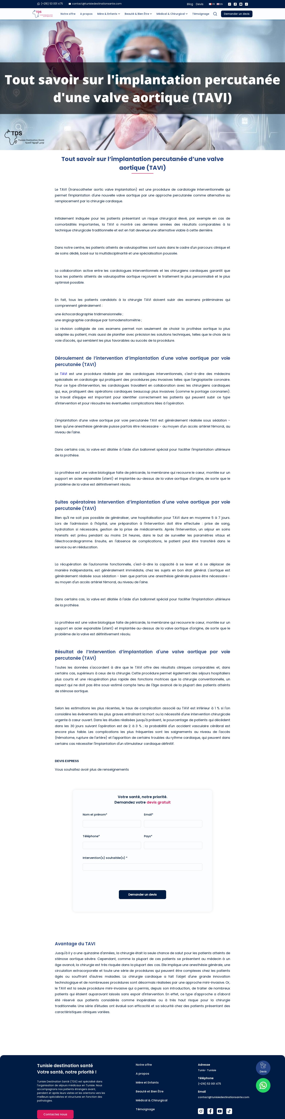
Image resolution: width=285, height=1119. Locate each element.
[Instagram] (229, 4)
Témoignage (200, 14)
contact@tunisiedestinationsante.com (223, 1097)
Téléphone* (91, 836)
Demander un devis (237, 14)
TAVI (63, 373)
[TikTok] (229, 1111)
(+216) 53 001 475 (209, 1084)
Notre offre (68, 14)
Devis (199, 4)
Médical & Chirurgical (170, 14)
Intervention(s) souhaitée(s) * (105, 858)
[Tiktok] (246, 4)
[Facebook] (235, 4)
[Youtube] (240, 4)
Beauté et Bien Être (149, 1091)
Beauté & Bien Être (137, 14)
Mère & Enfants (107, 14)
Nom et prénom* (95, 814)
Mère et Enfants (147, 1082)
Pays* (148, 836)
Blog (190, 4)
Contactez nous (55, 1114)
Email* (148, 814)
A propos (86, 14)
